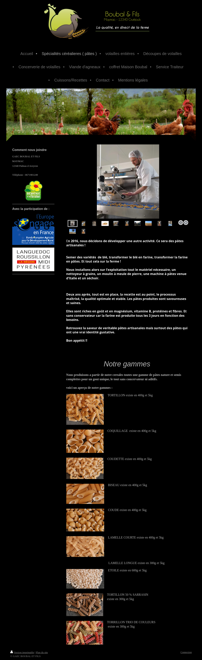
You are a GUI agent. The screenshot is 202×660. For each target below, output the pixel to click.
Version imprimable (22, 652)
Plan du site (42, 652)
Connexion (186, 652)
